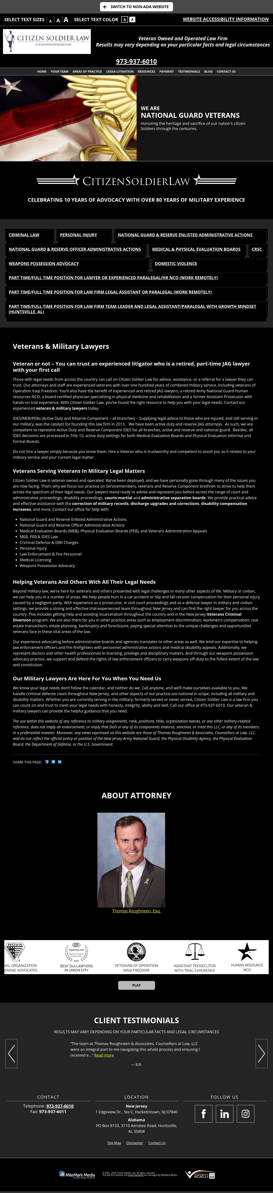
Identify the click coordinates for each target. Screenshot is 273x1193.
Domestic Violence (206, 264)
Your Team (59, 71)
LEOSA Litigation (120, 71)
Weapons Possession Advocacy (101, 264)
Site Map (114, 1144)
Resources (146, 71)
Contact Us (226, 71)
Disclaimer (134, 1144)
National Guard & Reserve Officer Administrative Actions (78, 249)
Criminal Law (25, 235)
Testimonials (189, 71)
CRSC (14, 264)
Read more (104, 1056)
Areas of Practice (87, 71)
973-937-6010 (136, 61)
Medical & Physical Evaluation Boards (210, 249)
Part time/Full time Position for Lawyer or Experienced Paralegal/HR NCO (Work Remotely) (118, 279)
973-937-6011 (52, 1113)
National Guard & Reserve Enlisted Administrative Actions (185, 235)
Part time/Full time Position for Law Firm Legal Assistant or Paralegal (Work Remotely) (115, 293)
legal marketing (136, 1176)
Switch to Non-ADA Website (140, 6)
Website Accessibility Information (226, 19)
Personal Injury (77, 235)
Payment (166, 71)
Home (41, 71)
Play (136, 987)
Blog (208, 71)
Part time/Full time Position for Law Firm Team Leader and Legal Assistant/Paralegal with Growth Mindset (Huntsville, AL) (128, 310)
